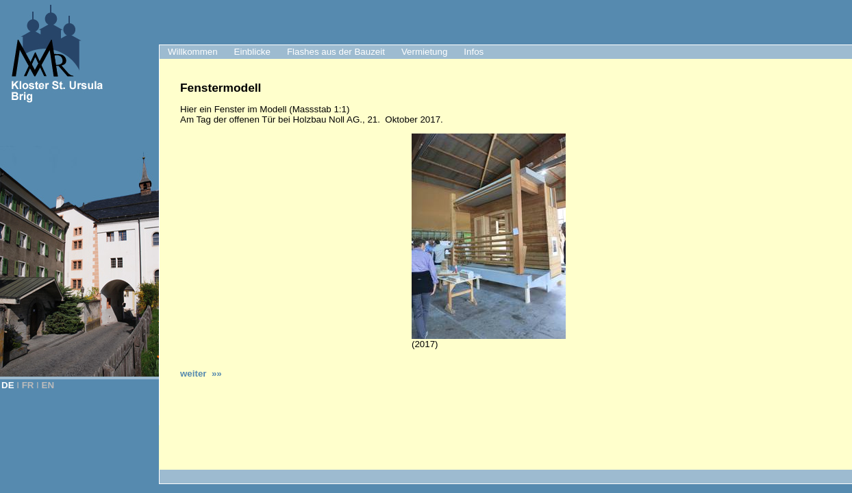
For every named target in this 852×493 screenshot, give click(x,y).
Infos (474, 52)
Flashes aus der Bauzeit (336, 52)
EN (48, 385)
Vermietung (424, 52)
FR (28, 385)
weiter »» (201, 373)
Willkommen (193, 52)
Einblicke (252, 52)
